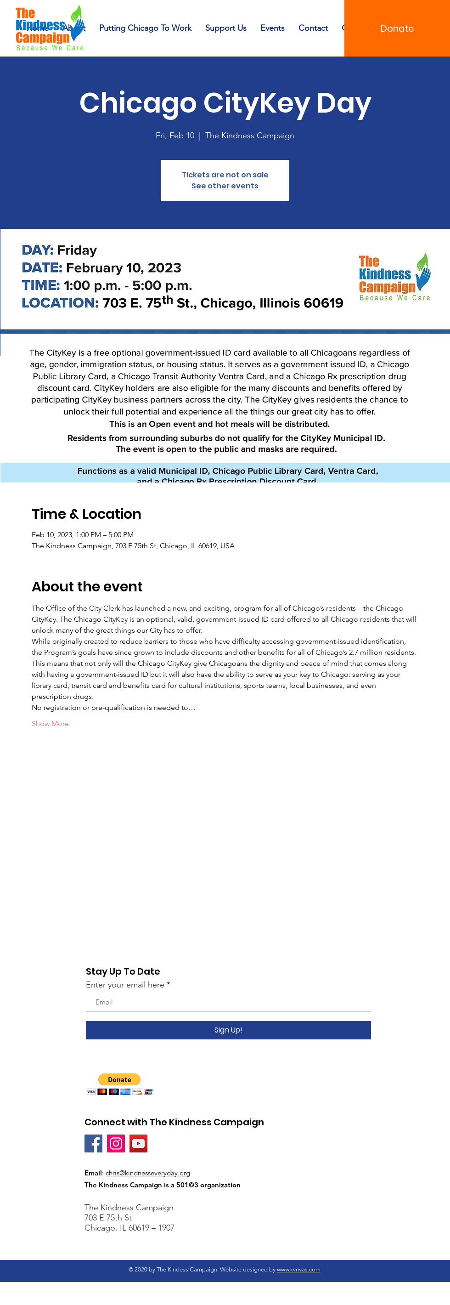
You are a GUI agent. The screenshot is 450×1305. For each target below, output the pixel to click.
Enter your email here (125, 985)
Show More (50, 723)
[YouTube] (138, 1143)
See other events (225, 186)
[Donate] (397, 28)
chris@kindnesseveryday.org (148, 1173)
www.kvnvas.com (299, 1269)
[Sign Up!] (228, 1030)
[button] (119, 1084)
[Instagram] (116, 1143)
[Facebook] (93, 1143)
